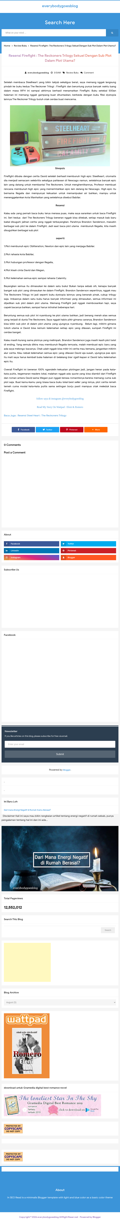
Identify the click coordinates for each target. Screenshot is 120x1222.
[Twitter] (47, 429)
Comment (89, 72)
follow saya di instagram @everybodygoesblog (60, 398)
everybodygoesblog (48, 1217)
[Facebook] (23, 429)
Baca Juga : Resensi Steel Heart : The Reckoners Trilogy (35, 415)
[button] (96, 429)
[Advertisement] (27, 962)
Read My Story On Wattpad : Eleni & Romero (60, 407)
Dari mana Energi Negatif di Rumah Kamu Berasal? (27, 810)
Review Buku (72, 72)
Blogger (66, 770)
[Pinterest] (71, 429)
